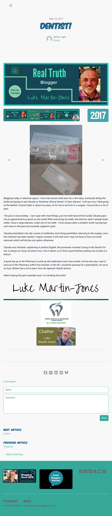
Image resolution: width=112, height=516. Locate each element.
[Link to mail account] (95, 471)
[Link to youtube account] (99, 471)
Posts (56, 40)
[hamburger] (11, 5)
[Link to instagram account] (104, 471)
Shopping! (8, 446)
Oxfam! (7, 434)
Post (104, 418)
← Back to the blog (13, 454)
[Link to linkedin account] (90, 471)
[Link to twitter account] (85, 471)
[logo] (60, 5)
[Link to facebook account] (81, 471)
